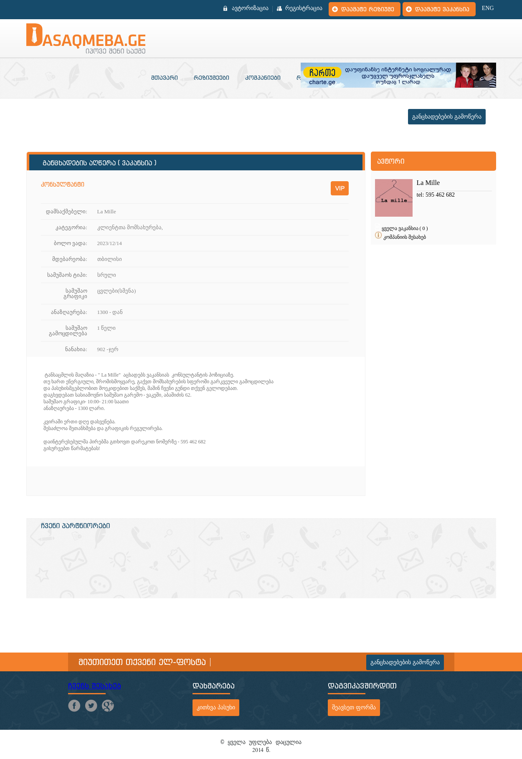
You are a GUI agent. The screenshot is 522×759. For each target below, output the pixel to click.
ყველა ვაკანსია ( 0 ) (405, 228)
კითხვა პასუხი (216, 707)
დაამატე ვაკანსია (442, 9)
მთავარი (164, 77)
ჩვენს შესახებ (94, 686)
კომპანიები (263, 77)
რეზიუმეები (211, 77)
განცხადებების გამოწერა (446, 117)
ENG (488, 8)
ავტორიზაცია (250, 8)
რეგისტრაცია (303, 8)
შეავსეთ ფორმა (354, 707)
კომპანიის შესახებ (404, 237)
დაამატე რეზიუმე (367, 9)
